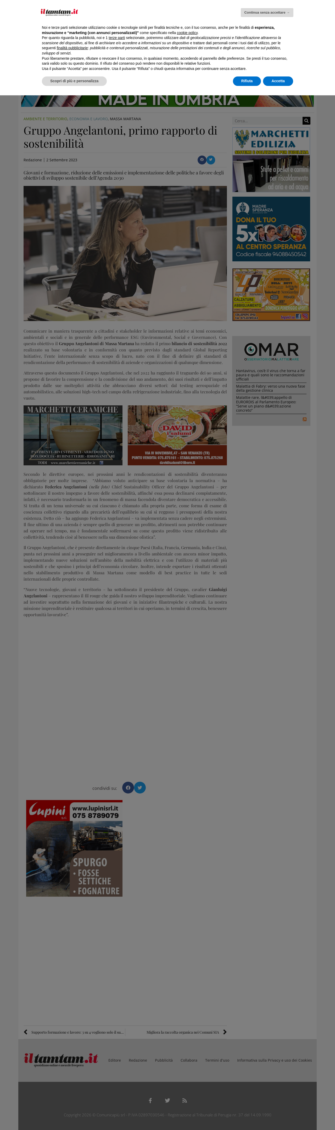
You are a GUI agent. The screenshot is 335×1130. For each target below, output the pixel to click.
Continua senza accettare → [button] (267, 12)
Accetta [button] (278, 81)
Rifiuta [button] (247, 81)
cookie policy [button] (187, 33)
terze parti (117, 38)
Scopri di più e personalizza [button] (74, 81)
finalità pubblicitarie (72, 48)
